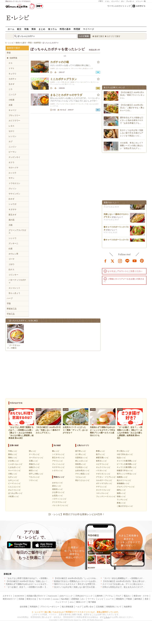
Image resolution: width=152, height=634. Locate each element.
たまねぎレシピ (14, 467)
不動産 (129, 599)
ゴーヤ (11, 259)
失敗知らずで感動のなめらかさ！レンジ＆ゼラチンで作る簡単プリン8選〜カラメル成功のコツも (48, 584)
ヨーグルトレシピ (36, 458)
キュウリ (12, 74)
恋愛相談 (75, 599)
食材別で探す (13, 48)
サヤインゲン (14, 194)
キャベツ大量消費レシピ (126, 461)
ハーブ (10, 298)
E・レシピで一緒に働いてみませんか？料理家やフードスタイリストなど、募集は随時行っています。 (76, 612)
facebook (105, 260)
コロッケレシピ (102, 493)
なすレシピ (12, 477)
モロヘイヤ (13, 167)
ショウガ (12, 204)
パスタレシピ (101, 470)
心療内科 (99, 596)
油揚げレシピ (34, 467)
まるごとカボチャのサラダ (66, 94)
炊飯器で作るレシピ (125, 470)
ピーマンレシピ (14, 483)
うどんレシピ (80, 477)
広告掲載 (100, 607)
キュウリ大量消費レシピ (126, 467)
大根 (10, 225)
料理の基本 (65, 29)
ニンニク (12, 94)
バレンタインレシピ (60, 505)
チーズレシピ (34, 454)
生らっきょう (14, 293)
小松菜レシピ (13, 496)
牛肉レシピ (12, 451)
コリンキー (13, 275)
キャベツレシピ (14, 470)
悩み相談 (65, 599)
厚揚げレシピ (34, 464)
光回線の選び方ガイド (36, 596)
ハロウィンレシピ (59, 499)
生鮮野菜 (13, 58)
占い (123, 1)
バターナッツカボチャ (17, 281)
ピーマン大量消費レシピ (126, 464)
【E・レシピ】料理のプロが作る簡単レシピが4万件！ (76, 514)
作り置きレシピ (123, 451)
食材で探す (99, 36)
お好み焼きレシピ (82, 470)
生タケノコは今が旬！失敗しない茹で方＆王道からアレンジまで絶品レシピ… (131, 133)
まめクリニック (66, 596)
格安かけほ (31, 599)
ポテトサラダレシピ (104, 483)
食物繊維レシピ (123, 483)
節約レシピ (121, 490)
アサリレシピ (57, 461)
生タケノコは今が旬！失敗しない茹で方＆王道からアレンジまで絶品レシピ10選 (89, 587)
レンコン (12, 136)
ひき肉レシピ (13, 461)
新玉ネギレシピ (58, 458)
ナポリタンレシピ (103, 474)
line (127, 260)
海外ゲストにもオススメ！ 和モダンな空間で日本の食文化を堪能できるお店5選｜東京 (91, 584)
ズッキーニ (13, 243)
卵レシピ (32, 451)
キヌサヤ (12, 209)
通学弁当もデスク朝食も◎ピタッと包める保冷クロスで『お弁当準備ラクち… (131, 120)
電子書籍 (92, 602)
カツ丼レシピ (80, 454)
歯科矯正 (138, 599)
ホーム (11, 29)
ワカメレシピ (34, 477)
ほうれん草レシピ (15, 493)
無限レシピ (121, 493)
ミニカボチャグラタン (63, 79)
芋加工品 (11, 314)
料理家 (77, 29)
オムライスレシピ (103, 467)
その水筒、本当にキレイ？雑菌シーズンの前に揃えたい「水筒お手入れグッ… (131, 145)
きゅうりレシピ (14, 490)
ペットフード (61, 602)
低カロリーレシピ (124, 480)
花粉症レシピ (57, 489)
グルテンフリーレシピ (126, 487)
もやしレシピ (13, 480)
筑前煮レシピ (80, 464)
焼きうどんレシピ (82, 480)
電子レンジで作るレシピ (126, 474)
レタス (11, 126)
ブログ (118, 596)
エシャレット (14, 288)
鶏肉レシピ (12, 458)
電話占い (127, 596)
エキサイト (141, 6)
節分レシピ (56, 486)
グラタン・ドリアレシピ (106, 477)
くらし (107, 1)
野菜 (9, 53)
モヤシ (11, 178)
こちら (107, 617)
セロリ (11, 131)
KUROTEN (19, 596)
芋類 (9, 303)
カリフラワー (14, 120)
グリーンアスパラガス (17, 231)
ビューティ (115, 1)
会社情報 (23, 607)
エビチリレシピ (102, 464)
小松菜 (11, 100)
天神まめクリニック (84, 596)
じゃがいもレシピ (15, 464)
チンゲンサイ (14, 157)
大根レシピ (12, 474)
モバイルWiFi (44, 599)
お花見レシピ (57, 496)
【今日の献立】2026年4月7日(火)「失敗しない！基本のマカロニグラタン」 (38, 581)
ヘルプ (78, 607)
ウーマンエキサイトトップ (118, 6)
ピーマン (12, 152)
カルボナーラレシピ (104, 480)
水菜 (10, 105)
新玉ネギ (12, 215)
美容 (146, 599)
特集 (26, 29)
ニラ (10, 89)
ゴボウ (11, 264)
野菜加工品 (11, 309)
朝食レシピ (121, 496)
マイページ (88, 29)
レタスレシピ (57, 470)
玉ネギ (11, 84)
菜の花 (11, 220)
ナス (10, 63)
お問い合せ (89, 607)
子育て (100, 1)
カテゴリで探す (113, 36)
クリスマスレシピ (59, 502)
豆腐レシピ (33, 461)
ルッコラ (12, 173)
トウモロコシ (14, 183)
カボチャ (12, 79)
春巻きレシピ (101, 461)
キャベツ (12, 110)
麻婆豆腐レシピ (102, 458)
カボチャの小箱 (59, 62)
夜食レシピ (121, 503)
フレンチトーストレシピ (106, 496)
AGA (71, 602)
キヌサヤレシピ (58, 467)
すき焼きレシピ (81, 467)
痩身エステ (81, 602)
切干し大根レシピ (36, 474)
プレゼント (130, 1)
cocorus (56, 599)
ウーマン (91, 599)
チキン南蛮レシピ (82, 474)
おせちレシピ (57, 483)
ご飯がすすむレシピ (125, 506)
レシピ (100, 599)
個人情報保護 (67, 607)
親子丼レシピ (80, 451)
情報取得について (114, 607)
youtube (134, 260)
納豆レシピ (33, 470)
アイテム (109, 596)
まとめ (42, 29)
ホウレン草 (13, 254)
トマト (11, 68)
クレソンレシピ (58, 464)
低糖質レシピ (122, 477)
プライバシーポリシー (49, 607)
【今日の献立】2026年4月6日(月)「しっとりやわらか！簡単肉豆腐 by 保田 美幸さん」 (91, 578)
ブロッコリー (14, 115)
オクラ (11, 162)
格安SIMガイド (9, 599)
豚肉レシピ (12, 454)
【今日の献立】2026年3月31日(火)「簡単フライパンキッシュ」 (132, 95)
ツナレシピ (33, 480)
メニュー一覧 (141, 1)
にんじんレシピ (14, 487)
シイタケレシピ (58, 454)
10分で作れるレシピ (125, 454)
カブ (10, 141)
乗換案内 (120, 599)
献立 (19, 29)
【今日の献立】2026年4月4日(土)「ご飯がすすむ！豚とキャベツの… (132, 107)
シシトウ (12, 238)
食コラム (52, 29)
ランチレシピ (122, 500)
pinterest (142, 260)
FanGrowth (52, 596)
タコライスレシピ (103, 490)
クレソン (12, 188)
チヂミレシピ (101, 487)
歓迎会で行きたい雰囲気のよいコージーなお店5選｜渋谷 (78, 581)
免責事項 (128, 607)
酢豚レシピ (100, 451)
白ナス (11, 269)
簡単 (33, 29)
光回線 (21, 599)
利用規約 (34, 607)
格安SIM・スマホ (141, 596)
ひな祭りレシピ (58, 492)
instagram (120, 260)
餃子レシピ (100, 454)
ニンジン (12, 147)
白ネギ (11, 199)
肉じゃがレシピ (81, 461)
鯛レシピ (55, 451)
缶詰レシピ (121, 458)
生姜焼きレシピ (81, 458)
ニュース (110, 599)
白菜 (10, 248)
